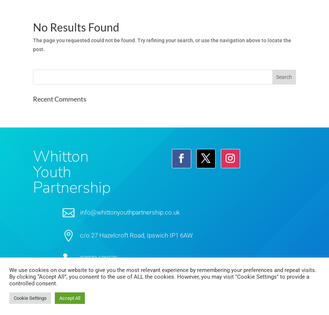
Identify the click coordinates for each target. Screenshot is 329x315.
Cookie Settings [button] (30, 298)
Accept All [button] (69, 298)
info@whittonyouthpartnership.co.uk (130, 212)
